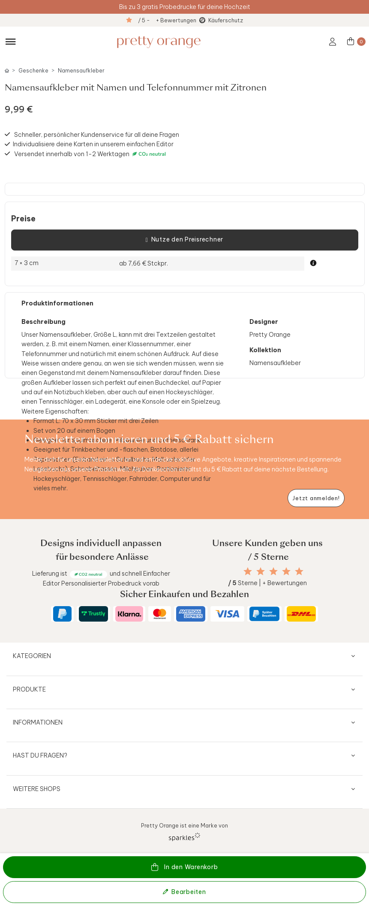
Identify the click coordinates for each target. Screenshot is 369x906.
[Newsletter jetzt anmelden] (316, 498)
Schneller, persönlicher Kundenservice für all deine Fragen (96, 134)
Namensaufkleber (81, 70)
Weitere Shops (36, 789)
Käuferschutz (225, 20)
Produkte (29, 689)
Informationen (38, 722)
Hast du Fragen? (40, 755)
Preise (23, 218)
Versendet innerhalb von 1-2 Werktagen (91, 154)
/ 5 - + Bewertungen (167, 20)
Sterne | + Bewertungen (267, 583)
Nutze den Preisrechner (184, 239)
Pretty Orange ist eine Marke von (184, 831)
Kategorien (32, 656)
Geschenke (33, 70)
